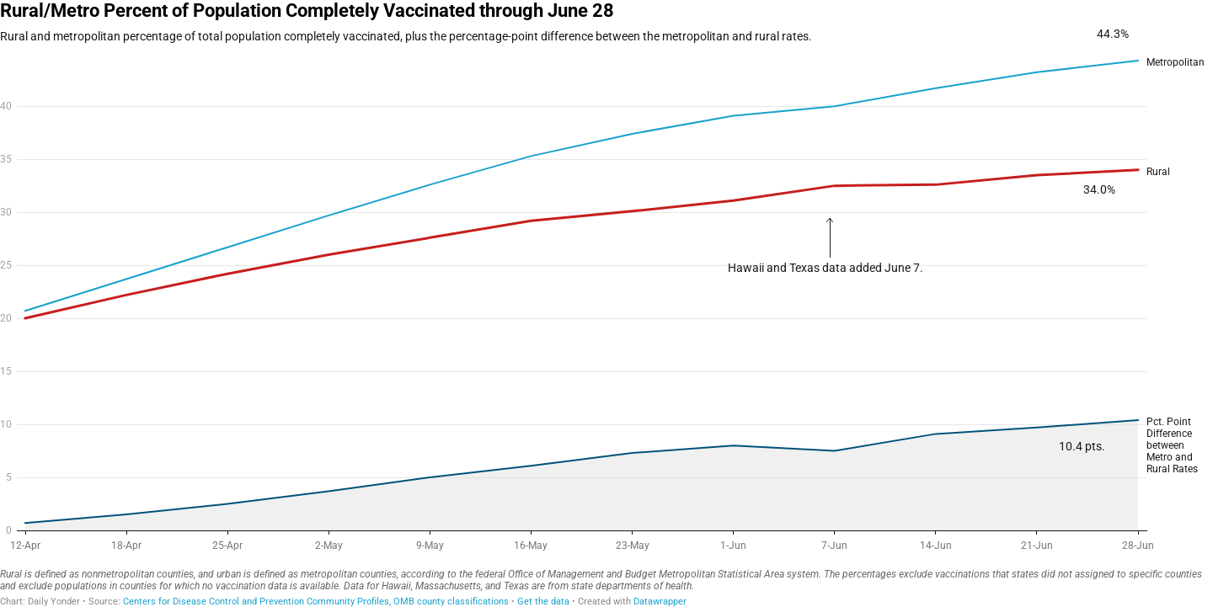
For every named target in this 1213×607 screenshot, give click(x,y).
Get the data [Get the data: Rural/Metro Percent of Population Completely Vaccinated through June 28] (543, 601)
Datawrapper (660, 601)
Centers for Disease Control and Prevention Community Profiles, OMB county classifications (316, 601)
